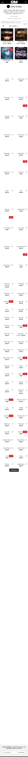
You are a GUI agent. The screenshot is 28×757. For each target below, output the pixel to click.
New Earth (21, 333)
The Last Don (7, 134)
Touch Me (7, 399)
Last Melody (21, 283)
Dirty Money (7, 172)
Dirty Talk (21, 301)
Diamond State (21, 440)
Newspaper (7, 365)
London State (7, 341)
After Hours (21, 432)
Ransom (21, 382)
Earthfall (21, 407)
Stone (7, 309)
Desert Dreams (21, 209)
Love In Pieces (7, 228)
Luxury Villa (21, 228)
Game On (21, 317)
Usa (7, 407)
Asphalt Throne (7, 265)
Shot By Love (21, 349)
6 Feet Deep (7, 97)
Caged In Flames (7, 440)
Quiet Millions (21, 153)
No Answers (21, 116)
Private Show (21, 134)
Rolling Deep (21, 357)
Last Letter (7, 432)
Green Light (21, 423)
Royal (21, 365)
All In (7, 456)
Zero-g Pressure (7, 448)
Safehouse (7, 209)
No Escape (7, 325)
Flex (21, 190)
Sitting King (21, 41)
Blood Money (21, 79)
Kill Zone (7, 464)
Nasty (7, 190)
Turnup (7, 79)
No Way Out (7, 246)
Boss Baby (21, 97)
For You (21, 265)
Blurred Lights (7, 349)
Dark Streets (21, 325)
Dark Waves (21, 341)
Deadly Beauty (21, 464)
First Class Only (21, 415)
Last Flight (7, 374)
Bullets (7, 382)
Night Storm (7, 293)
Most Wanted (21, 293)
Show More (14, 470)
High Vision (21, 374)
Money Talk (7, 333)
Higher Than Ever (21, 399)
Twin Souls (7, 317)
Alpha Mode (7, 153)
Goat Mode (21, 309)
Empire (21, 60)
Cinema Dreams (7, 357)
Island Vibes (7, 301)
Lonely (7, 390)
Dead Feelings (7, 60)
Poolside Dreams (21, 246)
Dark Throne (7, 415)
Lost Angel (7, 116)
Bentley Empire (7, 41)
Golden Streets (21, 448)
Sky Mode (21, 172)
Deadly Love (7, 423)
